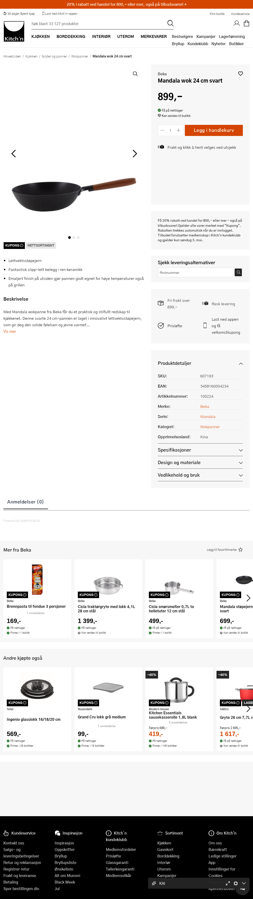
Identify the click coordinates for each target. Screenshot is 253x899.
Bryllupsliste (65, 862)
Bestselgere (182, 36)
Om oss (215, 843)
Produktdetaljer (174, 363)
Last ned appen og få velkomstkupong (226, 325)
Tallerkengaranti (120, 869)
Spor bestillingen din (21, 888)
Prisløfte (174, 325)
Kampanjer (206, 36)
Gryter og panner (54, 56)
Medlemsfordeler (121, 849)
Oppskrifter (65, 849)
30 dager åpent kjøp (19, 13)
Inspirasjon (64, 843)
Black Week (65, 882)
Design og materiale (179, 462)
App (212, 862)
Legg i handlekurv (214, 130)
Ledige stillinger (223, 856)
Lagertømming (232, 36)
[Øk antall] (178, 130)
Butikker (236, 43)
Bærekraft (218, 849)
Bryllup (178, 43)
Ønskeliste (64, 869)
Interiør (163, 862)
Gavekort (165, 849)
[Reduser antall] (162, 130)
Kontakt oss (13, 843)
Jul (57, 888)
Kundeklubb (198, 43)
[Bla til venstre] (13, 153)
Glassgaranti (117, 862)
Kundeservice (240, 14)
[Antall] (170, 130)
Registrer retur (16, 869)
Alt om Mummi (67, 875)
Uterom (164, 869)
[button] (240, 73)
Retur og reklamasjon (22, 862)
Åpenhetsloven (222, 888)
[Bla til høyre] (134, 153)
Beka (162, 74)
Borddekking (168, 856)
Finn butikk (217, 14)
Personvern (219, 882)
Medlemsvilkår (118, 875)
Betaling (10, 882)
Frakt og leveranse (19, 875)
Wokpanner (79, 56)
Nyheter (218, 43)
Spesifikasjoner (174, 449)
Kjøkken (31, 56)
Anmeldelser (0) (25, 501)
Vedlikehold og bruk (179, 474)
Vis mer (9, 331)
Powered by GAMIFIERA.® (21, 520)
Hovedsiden (12, 56)
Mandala (208, 416)
